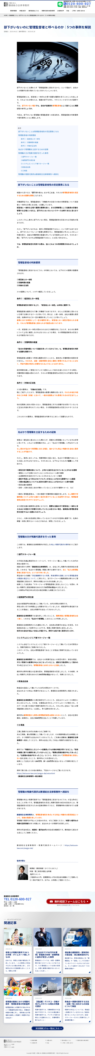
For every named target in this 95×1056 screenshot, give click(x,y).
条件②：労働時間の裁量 (29, 142)
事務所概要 (13, 11)
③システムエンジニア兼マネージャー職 (35, 163)
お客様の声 (60, 11)
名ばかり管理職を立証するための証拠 (33, 149)
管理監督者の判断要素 (27, 135)
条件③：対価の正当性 (29, 146)
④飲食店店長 (25, 167)
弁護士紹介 (22, 11)
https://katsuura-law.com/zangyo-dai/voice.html (36, 773)
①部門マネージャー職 (29, 157)
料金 (68, 11)
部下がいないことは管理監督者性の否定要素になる (38, 131)
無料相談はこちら (34, 11)
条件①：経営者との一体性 (30, 139)
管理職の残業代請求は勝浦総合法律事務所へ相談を (38, 174)
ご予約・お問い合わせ (78, 11)
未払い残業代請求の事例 (59, 544)
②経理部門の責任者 (28, 160)
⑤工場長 (24, 170)
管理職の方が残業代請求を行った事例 (33, 153)
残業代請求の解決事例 (48, 11)
